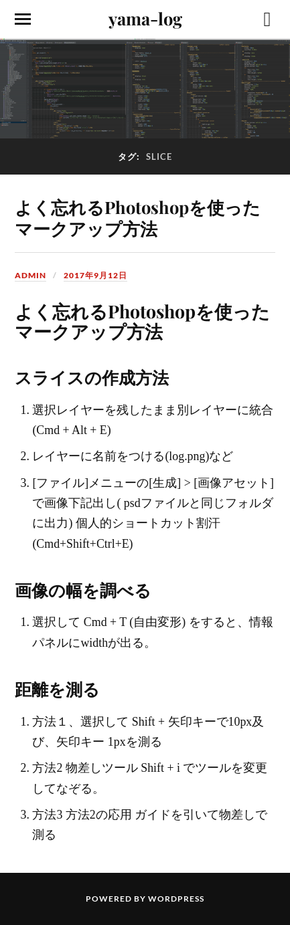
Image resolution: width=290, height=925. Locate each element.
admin (30, 275)
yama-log (145, 18)
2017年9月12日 (95, 275)
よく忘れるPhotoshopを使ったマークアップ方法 (138, 217)
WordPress (176, 899)
